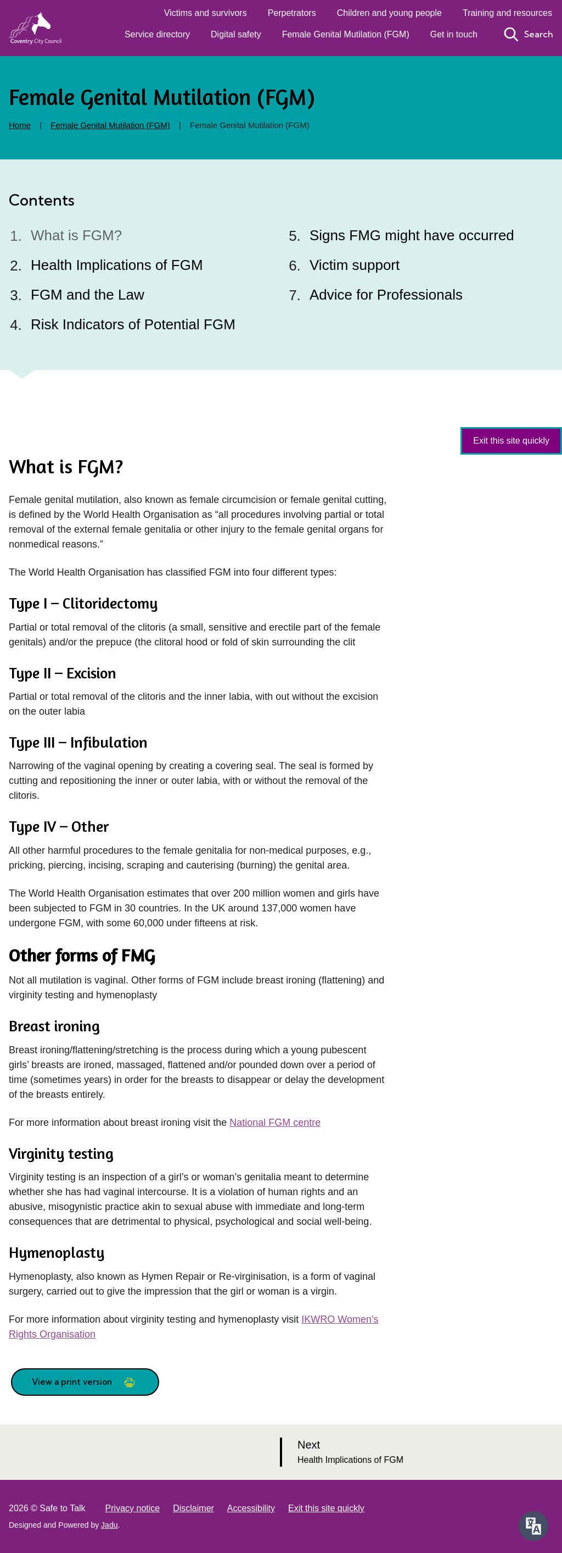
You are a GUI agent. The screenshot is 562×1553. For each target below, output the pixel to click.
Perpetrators (292, 13)
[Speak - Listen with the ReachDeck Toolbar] (533, 1526)
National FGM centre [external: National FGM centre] (275, 1122)
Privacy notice (132, 1508)
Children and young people (389, 13)
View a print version (85, 1383)
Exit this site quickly (326, 1508)
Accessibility (251, 1508)
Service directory (157, 34)
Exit (511, 440)
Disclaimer (193, 1508)
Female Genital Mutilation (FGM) (345, 34)
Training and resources (507, 13)
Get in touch (453, 34)
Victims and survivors (205, 13)
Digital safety (236, 34)
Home (20, 125)
